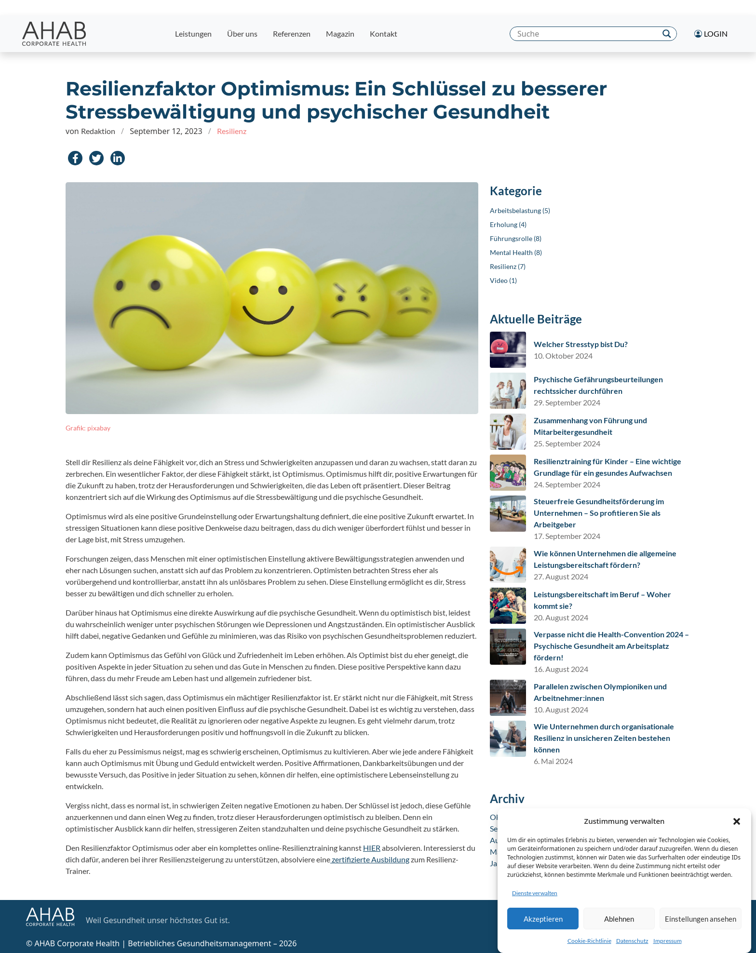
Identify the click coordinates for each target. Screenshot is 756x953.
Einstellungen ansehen (700, 923)
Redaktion (98, 130)
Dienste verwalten (534, 897)
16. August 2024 (561, 668)
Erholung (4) (508, 224)
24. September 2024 (567, 484)
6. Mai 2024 (553, 760)
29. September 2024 (567, 402)
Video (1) (503, 280)
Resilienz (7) (508, 266)
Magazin (340, 33)
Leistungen (193, 33)
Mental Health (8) (516, 252)
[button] (737, 826)
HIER (371, 847)
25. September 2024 (567, 443)
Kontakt (383, 33)
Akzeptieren (543, 923)
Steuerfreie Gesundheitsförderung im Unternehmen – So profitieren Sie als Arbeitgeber (599, 513)
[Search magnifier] (666, 33)
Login (711, 33)
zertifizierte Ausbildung (369, 859)
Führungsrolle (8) (515, 238)
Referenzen (291, 33)
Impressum (667, 945)
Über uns (242, 33)
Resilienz (231, 130)
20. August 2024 (561, 617)
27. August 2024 (561, 576)
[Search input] (586, 33)
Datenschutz (632, 945)
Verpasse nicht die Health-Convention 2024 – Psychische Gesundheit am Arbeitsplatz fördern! (611, 646)
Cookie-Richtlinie (589, 945)
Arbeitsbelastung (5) (520, 210)
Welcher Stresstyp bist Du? (581, 344)
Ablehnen (619, 923)
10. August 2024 (561, 709)
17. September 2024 (567, 535)
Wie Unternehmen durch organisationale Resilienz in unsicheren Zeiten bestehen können (604, 738)
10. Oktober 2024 (563, 355)
